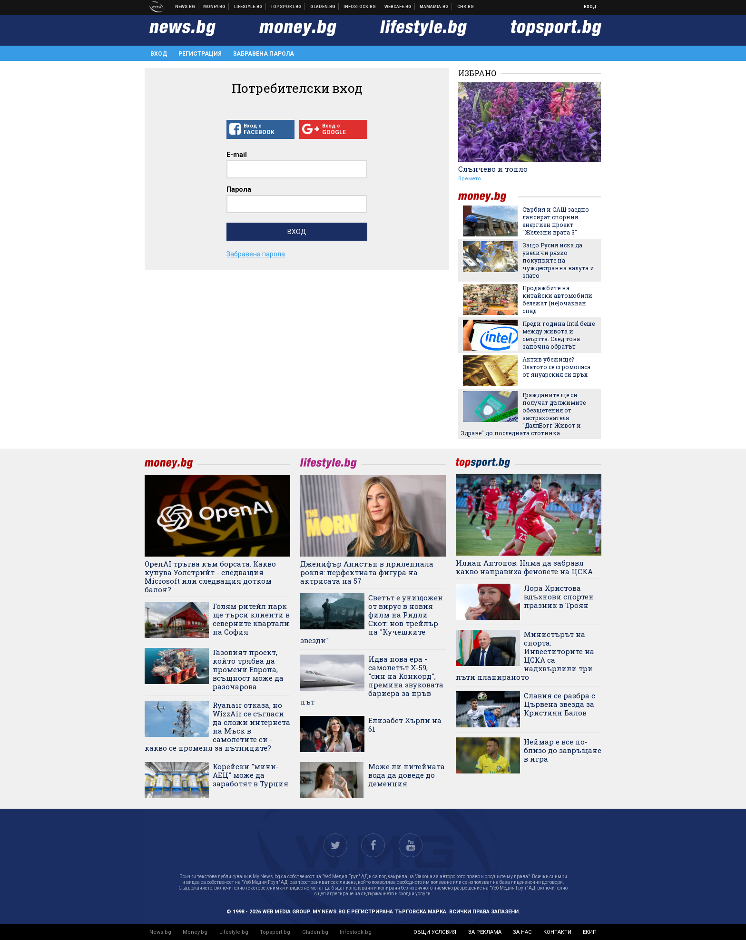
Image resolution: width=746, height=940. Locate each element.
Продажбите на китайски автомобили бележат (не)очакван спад (557, 299)
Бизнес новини (214, 6)
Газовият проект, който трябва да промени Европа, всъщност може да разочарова (248, 669)
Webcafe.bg (398, 6)
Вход (590, 6)
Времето (469, 179)
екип (590, 932)
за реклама (484, 932)
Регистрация (200, 53)
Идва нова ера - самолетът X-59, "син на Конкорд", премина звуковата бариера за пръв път (371, 680)
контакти (557, 932)
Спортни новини (286, 6)
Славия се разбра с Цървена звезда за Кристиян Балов (559, 704)
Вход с (260, 129)
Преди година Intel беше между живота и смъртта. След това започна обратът (558, 335)
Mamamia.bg (434, 6)
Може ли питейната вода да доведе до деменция (406, 775)
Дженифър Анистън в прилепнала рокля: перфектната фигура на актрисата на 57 (366, 572)
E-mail (236, 154)
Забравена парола (263, 53)
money (488, 197)
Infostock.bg (356, 932)
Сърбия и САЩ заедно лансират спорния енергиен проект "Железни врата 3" (555, 221)
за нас (522, 932)
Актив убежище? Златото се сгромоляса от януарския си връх (556, 366)
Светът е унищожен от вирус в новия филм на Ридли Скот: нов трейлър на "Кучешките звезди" (371, 619)
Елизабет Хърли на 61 (405, 724)
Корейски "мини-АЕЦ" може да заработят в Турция (250, 775)
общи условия (434, 932)
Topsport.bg (275, 932)
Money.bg (195, 932)
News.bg (160, 932)
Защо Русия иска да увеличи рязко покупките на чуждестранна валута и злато (558, 260)
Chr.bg (465, 6)
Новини (185, 6)
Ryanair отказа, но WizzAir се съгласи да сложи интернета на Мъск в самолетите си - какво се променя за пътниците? (217, 726)
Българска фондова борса (360, 6)
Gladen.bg (315, 932)
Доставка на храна (323, 6)
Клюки (248, 6)
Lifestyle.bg (233, 932)
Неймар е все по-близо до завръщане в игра (562, 750)
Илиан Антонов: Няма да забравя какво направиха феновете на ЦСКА (524, 567)
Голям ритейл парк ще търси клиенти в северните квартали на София (251, 619)
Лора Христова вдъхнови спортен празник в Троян (559, 596)
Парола (238, 189)
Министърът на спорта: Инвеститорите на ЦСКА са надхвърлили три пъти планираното (525, 655)
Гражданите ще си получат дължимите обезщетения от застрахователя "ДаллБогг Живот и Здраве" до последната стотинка (523, 414)
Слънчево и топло (493, 169)
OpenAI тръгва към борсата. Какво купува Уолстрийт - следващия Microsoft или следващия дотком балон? (210, 576)
